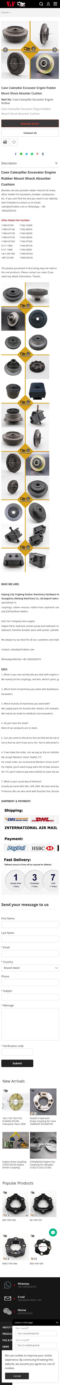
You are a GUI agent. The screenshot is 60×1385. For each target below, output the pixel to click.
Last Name (7, 933)
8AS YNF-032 (9, 1220)
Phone (5, 976)
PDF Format (5, 142)
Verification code (12, 1046)
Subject (6, 991)
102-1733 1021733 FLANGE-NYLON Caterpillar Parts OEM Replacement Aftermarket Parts (14, 1121)
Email (5, 947)
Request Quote (30, 123)
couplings (6, 607)
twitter (26, 154)
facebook (15, 154)
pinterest (37, 154)
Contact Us (30, 132)
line (21, 154)
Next (54, 50)
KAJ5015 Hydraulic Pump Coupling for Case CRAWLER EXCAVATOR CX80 (43, 1121)
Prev (5, 50)
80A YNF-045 (36, 1263)
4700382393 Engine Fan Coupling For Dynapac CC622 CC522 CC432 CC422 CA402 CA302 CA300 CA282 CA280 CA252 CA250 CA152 (42, 1164)
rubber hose (37, 607)
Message (7, 1005)
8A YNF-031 (36, 1220)
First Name (7, 918)
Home (5, 12)
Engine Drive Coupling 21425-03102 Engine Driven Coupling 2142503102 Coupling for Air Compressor (14, 1164)
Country (7, 962)
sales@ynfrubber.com (22, 649)
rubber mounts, (21, 607)
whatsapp (32, 154)
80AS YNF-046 (9, 1263)
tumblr (42, 154)
